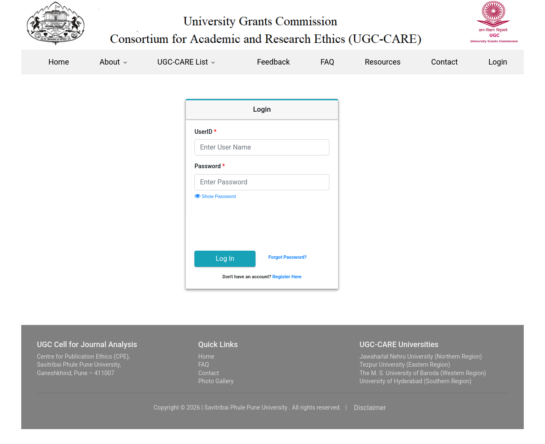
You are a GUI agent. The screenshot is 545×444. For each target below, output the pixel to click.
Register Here (297, 277)
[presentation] (269, 223)
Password (220, 166)
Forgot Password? (298, 257)
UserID (216, 131)
